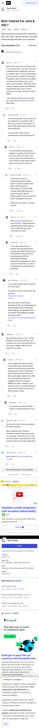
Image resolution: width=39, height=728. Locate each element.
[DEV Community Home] (8, 3)
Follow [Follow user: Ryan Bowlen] (19, 546)
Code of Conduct (13, 474)
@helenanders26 (24, 101)
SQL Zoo (11, 298)
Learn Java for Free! (19, 587)
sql (9, 29)
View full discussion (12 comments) (19, 470)
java (4, 29)
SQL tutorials (20, 456)
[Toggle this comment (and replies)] (2, 66)
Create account (31, 3)
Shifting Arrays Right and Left (19, 604)
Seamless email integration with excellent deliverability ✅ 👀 (19, 511)
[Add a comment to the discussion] (21, 53)
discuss (24, 29)
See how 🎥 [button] (19, 527)
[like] (7, 108)
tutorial (16, 29)
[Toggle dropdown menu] (35, 62)
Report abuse (26, 474)
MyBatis (19, 223)
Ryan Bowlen (11, 8)
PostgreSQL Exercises (16, 296)
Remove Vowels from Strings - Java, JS (19, 596)
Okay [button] (6, 724)
